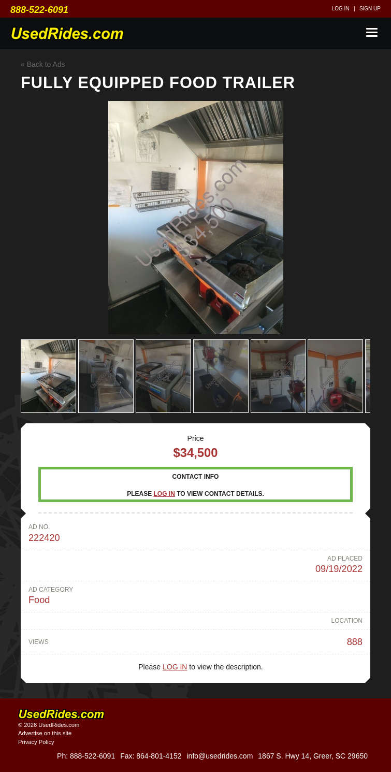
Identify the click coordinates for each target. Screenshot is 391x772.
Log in (341, 8)
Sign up (370, 8)
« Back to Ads (43, 64)
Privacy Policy (36, 742)
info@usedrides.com (219, 756)
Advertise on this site (44, 733)
